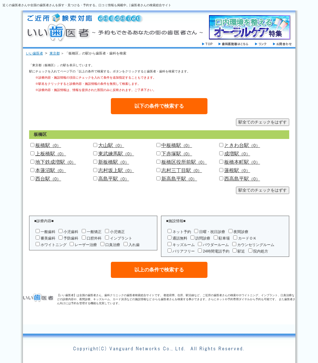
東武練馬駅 (116, 153)
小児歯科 (70, 232)
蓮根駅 (237, 170)
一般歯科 (48, 232)
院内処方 (260, 251)
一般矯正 (94, 232)
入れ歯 (134, 245)
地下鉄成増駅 (55, 162)
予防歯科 (70, 238)
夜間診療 (240, 232)
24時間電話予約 (216, 251)
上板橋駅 (50, 153)
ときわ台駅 (242, 145)
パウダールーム (216, 245)
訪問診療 (202, 238)
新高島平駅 (179, 178)
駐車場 (224, 238)
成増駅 (237, 153)
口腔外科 (94, 238)
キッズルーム (183, 245)
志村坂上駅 (116, 170)
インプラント (121, 238)
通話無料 (179, 238)
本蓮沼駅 (50, 170)
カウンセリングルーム (255, 245)
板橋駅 (48, 145)
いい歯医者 (34, 53)
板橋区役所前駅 (184, 162)
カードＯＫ (247, 238)
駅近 (241, 251)
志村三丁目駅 (181, 170)
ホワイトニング (54, 245)
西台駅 (48, 178)
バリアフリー (183, 251)
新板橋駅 (113, 162)
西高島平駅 (242, 178)
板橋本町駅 (242, 162)
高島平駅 (113, 178)
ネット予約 (181, 232)
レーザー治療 (86, 245)
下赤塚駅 (176, 153)
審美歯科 (48, 238)
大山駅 (111, 145)
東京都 (55, 53)
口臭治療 (112, 245)
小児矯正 (117, 232)
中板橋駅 (176, 145)
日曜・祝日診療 (212, 232)
